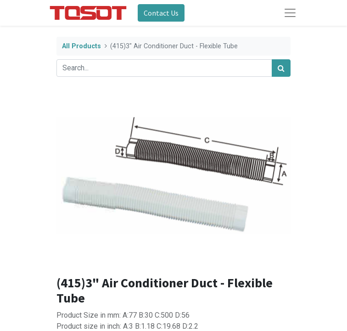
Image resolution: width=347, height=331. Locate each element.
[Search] (281, 68)
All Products (81, 46)
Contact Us (161, 12)
